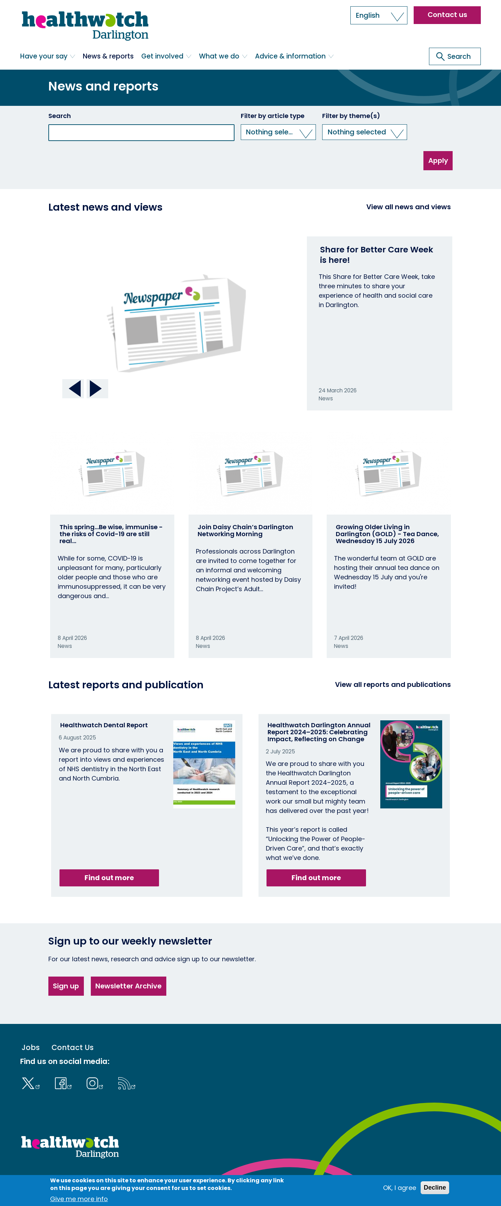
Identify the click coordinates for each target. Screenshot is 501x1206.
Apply (438, 160)
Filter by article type (272, 116)
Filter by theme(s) (351, 116)
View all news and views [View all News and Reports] (408, 207)
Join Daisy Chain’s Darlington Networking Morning (245, 530)
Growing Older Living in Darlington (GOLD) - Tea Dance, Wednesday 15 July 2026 (387, 534)
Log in (182, 1178)
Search (59, 116)
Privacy (157, 1178)
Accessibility (95, 1178)
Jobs (31, 1048)
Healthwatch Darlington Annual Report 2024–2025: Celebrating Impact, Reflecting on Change (319, 732)
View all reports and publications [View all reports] (393, 684)
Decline (435, 1190)
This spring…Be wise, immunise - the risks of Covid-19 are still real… (111, 534)
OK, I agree (399, 1191)
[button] (378, 15)
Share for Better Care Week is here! (376, 255)
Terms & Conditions (46, 1178)
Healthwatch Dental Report (104, 725)
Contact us (447, 14)
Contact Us (72, 1048)
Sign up (66, 986)
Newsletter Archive (128, 986)
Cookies (129, 1178)
